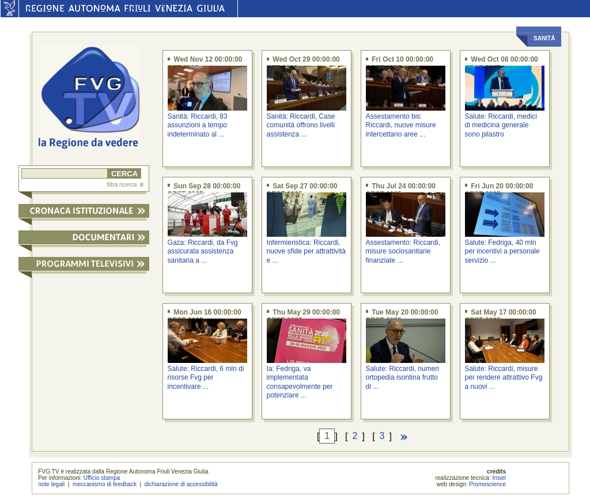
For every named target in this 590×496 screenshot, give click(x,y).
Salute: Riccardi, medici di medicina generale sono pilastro (501, 125)
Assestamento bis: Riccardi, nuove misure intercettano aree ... (401, 125)
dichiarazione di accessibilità (181, 484)
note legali (51, 484)
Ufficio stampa (102, 478)
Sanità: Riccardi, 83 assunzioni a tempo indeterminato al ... (198, 125)
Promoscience (487, 484)
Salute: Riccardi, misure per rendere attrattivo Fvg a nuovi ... (504, 378)
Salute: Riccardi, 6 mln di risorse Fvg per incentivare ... (206, 378)
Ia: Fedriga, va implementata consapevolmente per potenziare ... (300, 382)
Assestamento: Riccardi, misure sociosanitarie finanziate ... (403, 251)
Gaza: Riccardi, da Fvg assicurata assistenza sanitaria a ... (203, 251)
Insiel (499, 478)
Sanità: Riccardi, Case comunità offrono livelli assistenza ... (301, 125)
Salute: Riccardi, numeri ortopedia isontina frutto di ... (402, 378)
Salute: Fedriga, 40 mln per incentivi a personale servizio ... (502, 251)
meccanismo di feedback (105, 484)
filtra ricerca (125, 184)
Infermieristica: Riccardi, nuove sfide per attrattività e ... (306, 251)
